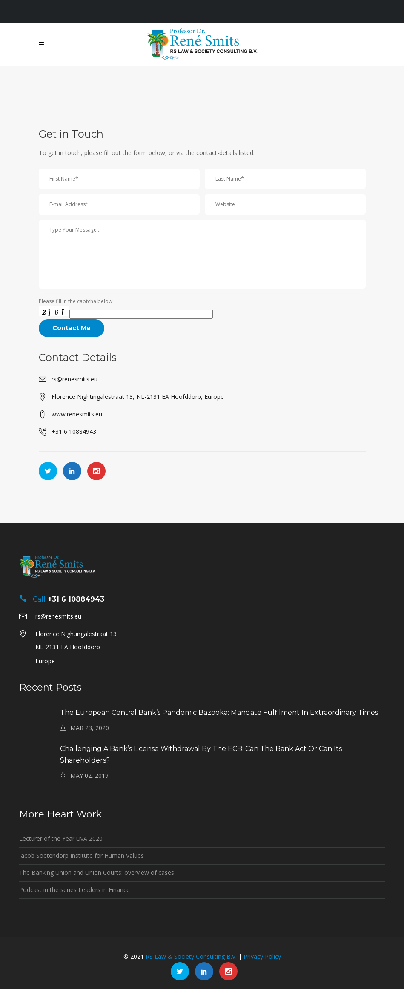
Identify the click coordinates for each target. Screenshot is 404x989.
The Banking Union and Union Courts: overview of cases (96, 873)
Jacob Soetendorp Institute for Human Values (81, 855)
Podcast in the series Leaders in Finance (74, 890)
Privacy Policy (262, 956)
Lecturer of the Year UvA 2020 (61, 838)
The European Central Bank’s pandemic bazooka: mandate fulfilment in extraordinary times (219, 712)
